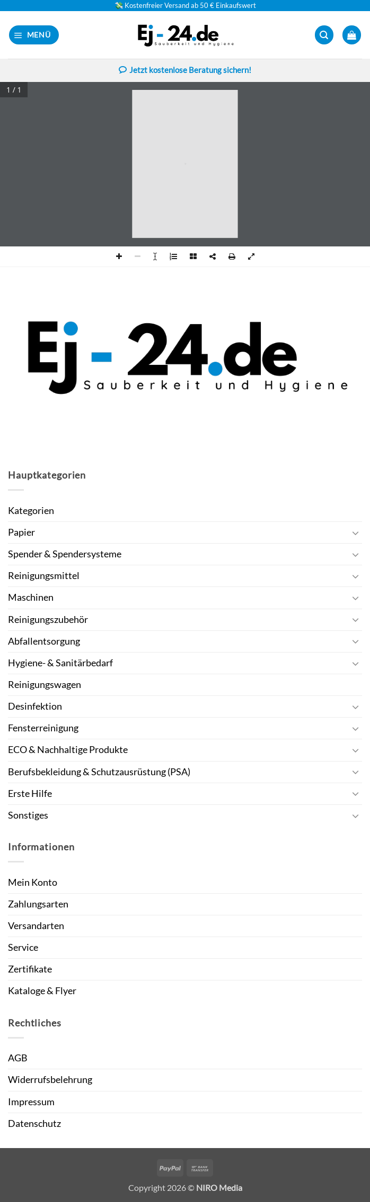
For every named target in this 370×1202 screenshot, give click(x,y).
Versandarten (36, 925)
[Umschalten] (355, 533)
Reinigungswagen (44, 684)
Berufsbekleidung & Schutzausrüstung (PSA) (99, 771)
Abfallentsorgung (44, 641)
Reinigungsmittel (44, 575)
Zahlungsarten (38, 904)
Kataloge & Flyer (42, 990)
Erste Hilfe (30, 793)
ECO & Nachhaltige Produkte (68, 749)
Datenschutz (34, 1123)
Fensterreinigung (43, 727)
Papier (21, 532)
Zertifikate (30, 969)
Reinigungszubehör (48, 619)
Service (23, 947)
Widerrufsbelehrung (50, 1079)
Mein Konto (32, 882)
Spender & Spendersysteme (64, 553)
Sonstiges (28, 815)
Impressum (31, 1101)
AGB (18, 1057)
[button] (34, 34)
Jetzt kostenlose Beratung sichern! (185, 71)
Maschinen (31, 597)
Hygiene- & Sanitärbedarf (60, 662)
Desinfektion (35, 706)
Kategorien (31, 510)
